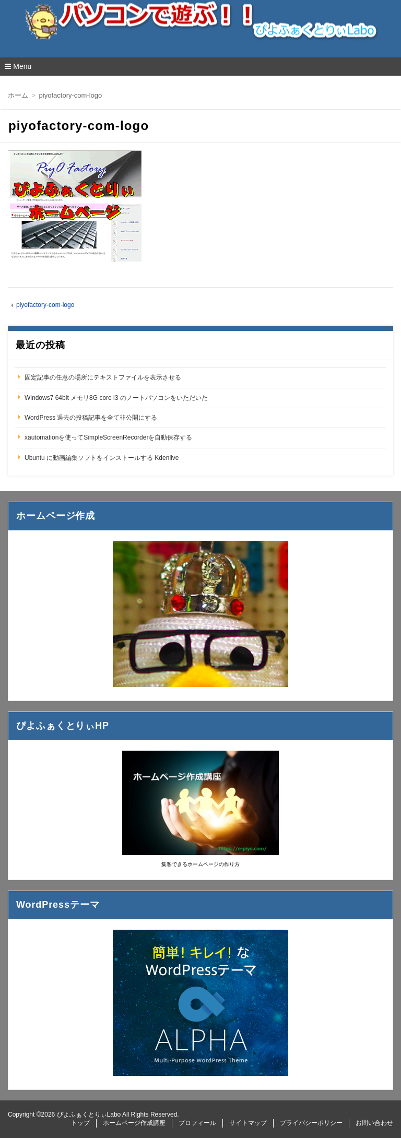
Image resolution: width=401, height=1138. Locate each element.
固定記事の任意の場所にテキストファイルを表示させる (103, 377)
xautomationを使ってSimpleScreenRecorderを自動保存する (108, 437)
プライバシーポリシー (311, 1123)
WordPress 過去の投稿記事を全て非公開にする (91, 417)
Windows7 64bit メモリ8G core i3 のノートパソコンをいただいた (116, 397)
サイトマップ (248, 1123)
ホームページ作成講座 (134, 1123)
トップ (80, 1123)
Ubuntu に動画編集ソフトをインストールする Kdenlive (102, 457)
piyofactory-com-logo (45, 305)
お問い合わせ (374, 1123)
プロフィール (197, 1123)
